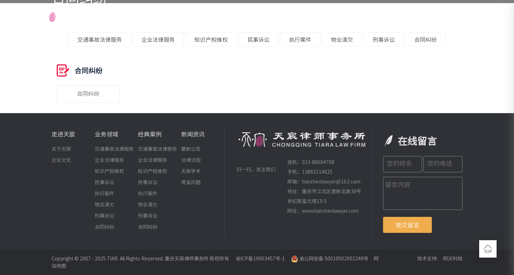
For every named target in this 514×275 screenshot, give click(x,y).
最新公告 (191, 149)
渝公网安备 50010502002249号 (329, 258)
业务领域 (289, 15)
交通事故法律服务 (99, 39)
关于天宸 (61, 149)
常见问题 (191, 182)
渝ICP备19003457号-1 (260, 258)
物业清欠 (342, 39)
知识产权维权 (211, 39)
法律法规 (191, 160)
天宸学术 (191, 171)
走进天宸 (208, 15)
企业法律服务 (158, 39)
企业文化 (61, 160)
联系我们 (454, 15)
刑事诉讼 (384, 39)
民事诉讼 (258, 39)
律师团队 (249, 15)
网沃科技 (452, 258)
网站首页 (167, 15)
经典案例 (333, 15)
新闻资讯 (376, 15)
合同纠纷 (425, 39)
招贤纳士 (417, 15)
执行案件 (300, 39)
